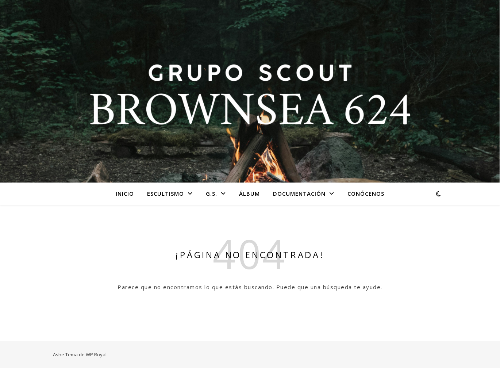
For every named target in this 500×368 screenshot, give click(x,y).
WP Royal (96, 354)
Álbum (249, 193)
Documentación (299, 193)
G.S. (211, 193)
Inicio (125, 193)
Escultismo (165, 193)
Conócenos (365, 193)
